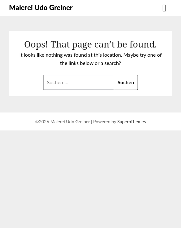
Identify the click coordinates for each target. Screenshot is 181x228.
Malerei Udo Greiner (41, 7)
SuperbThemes (131, 121)
